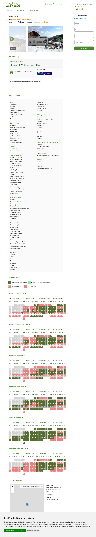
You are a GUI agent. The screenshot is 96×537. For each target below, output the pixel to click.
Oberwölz (13, 19)
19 (33, 306)
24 (20, 306)
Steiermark (20, 19)
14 (38, 303)
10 (29, 303)
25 (23, 306)
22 (15, 306)
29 (15, 308)
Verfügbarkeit (20, 10)
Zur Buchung (84, 48)
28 (13, 308)
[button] (12, 35)
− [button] (12, 482)
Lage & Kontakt (33, 10)
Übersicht (8, 10)
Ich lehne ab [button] (21, 530)
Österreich (27, 19)
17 (29, 306)
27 (11, 308)
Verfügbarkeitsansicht (81, 18)
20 (36, 306)
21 (13, 306)
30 (18, 308)
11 (31, 303)
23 (18, 306)
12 (33, 303)
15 (41, 303)
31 (20, 308)
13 (36, 303)
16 (43, 303)
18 (31, 306)
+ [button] (12, 479)
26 (25, 306)
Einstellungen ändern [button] (33, 530)
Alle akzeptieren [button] (10, 530)
